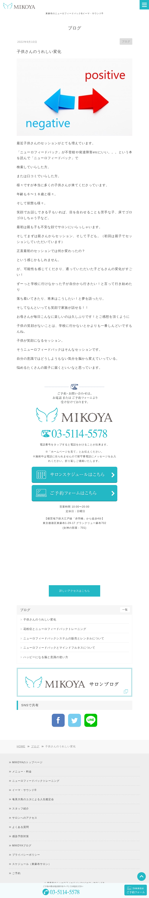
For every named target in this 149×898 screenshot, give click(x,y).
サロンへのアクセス (24, 810)
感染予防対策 (20, 828)
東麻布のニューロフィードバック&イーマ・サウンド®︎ (75, 875)
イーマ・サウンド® (24, 782)
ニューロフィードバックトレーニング (36, 773)
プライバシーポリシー (26, 847)
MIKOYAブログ (22, 838)
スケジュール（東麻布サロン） (31, 856)
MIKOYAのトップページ (27, 754)
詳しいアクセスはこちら (74, 590)
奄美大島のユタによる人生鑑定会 (33, 791)
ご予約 (16, 865)
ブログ (126, 41)
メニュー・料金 (22, 764)
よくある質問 (20, 819)
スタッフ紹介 (20, 801)
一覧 (125, 609)
